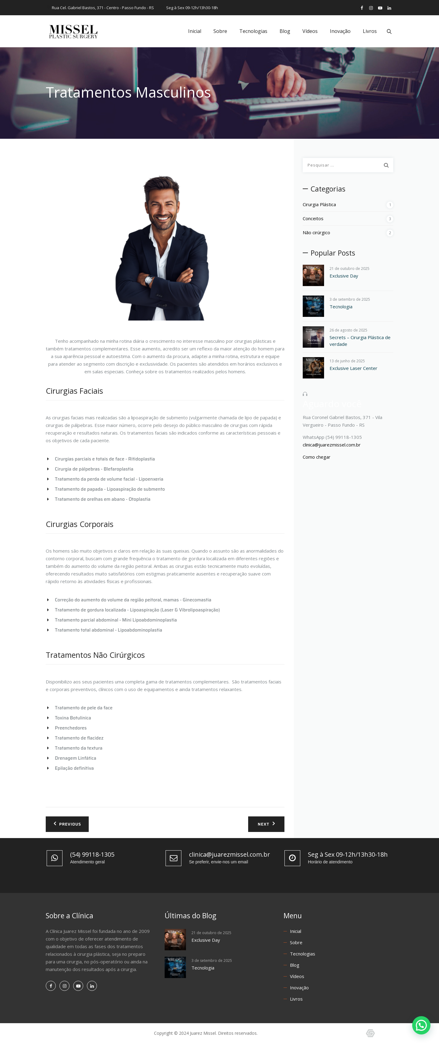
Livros (369, 31)
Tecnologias (252, 31)
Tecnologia (341, 306)
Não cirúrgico (316, 232)
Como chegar (316, 457)
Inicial (193, 31)
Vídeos (309, 31)
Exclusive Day (344, 276)
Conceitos (313, 218)
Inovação (339, 31)
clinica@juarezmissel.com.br (332, 445)
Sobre (219, 31)
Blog (284, 31)
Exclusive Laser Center (353, 368)
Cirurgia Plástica (319, 204)
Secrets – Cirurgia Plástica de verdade (360, 340)
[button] (421, 1025)
